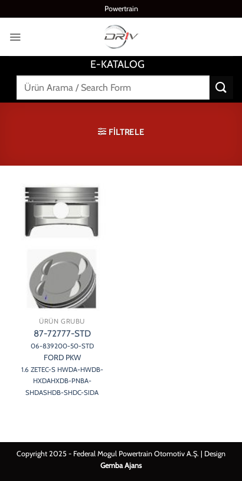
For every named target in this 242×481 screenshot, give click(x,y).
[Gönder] (221, 87)
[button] (15, 37)
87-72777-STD (62, 362)
